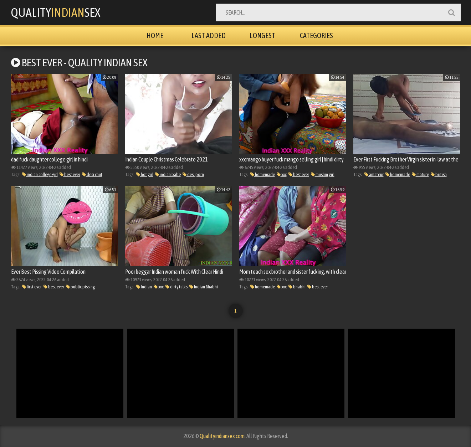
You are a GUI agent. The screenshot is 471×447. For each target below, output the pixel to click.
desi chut (92, 174)
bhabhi (297, 286)
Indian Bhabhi (203, 286)
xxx (282, 174)
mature (420, 174)
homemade (262, 174)
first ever (32, 286)
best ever (70, 174)
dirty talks (176, 286)
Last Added (208, 35)
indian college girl (40, 174)
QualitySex (55, 12)
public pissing (80, 286)
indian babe (168, 174)
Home (155, 35)
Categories (316, 35)
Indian (144, 286)
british (439, 174)
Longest (262, 35)
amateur (374, 174)
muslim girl (322, 174)
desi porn (193, 174)
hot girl (144, 174)
